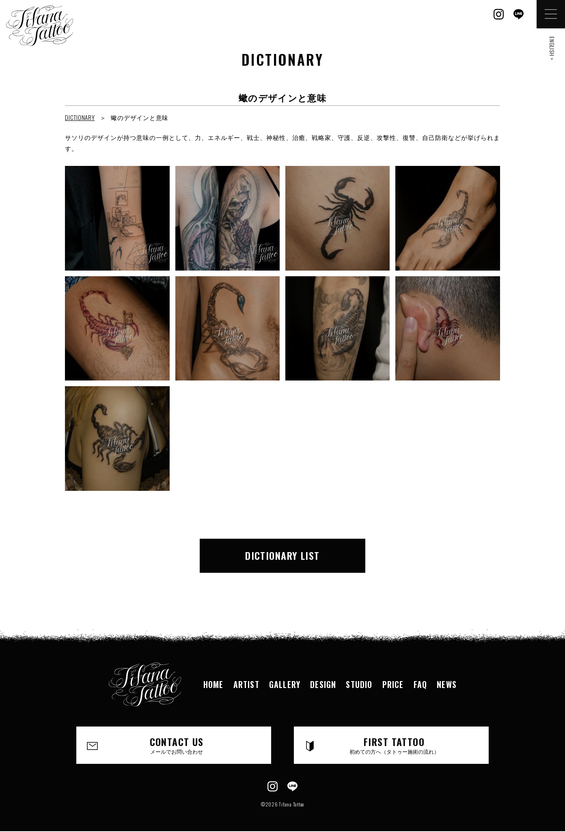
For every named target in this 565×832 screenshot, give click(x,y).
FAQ (420, 684)
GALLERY (284, 684)
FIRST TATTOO (394, 744)
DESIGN (323, 684)
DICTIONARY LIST (282, 555)
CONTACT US (176, 744)
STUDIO (359, 684)
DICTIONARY (80, 117)
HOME (213, 684)
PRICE (393, 684)
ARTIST (246, 684)
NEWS (447, 684)
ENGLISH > (552, 48)
